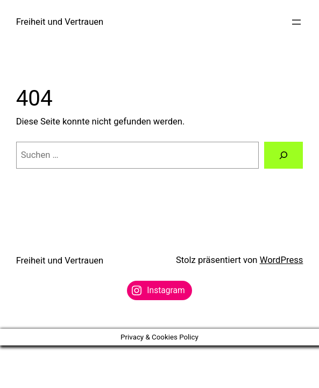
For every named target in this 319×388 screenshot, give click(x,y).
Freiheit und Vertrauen (60, 22)
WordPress (281, 260)
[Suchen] (283, 155)
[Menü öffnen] (296, 22)
